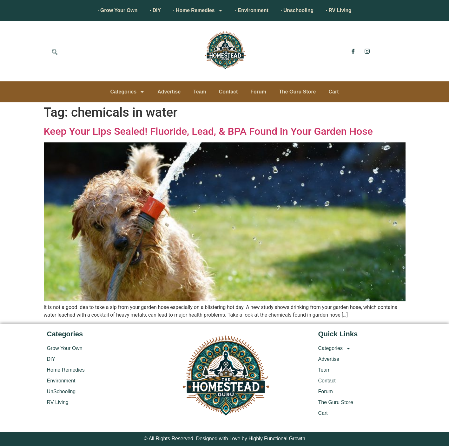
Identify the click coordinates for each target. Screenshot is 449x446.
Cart (334, 91)
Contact (228, 91)
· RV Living (341, 10)
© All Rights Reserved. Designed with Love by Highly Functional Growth (224, 438)
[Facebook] (353, 51)
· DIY (154, 10)
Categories (127, 92)
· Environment (252, 10)
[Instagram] (367, 51)
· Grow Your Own (115, 10)
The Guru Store (297, 91)
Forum (258, 91)
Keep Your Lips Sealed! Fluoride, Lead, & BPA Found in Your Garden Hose (208, 131)
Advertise (169, 91)
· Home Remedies (197, 10)
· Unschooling (298, 10)
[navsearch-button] (55, 52)
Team (199, 91)
